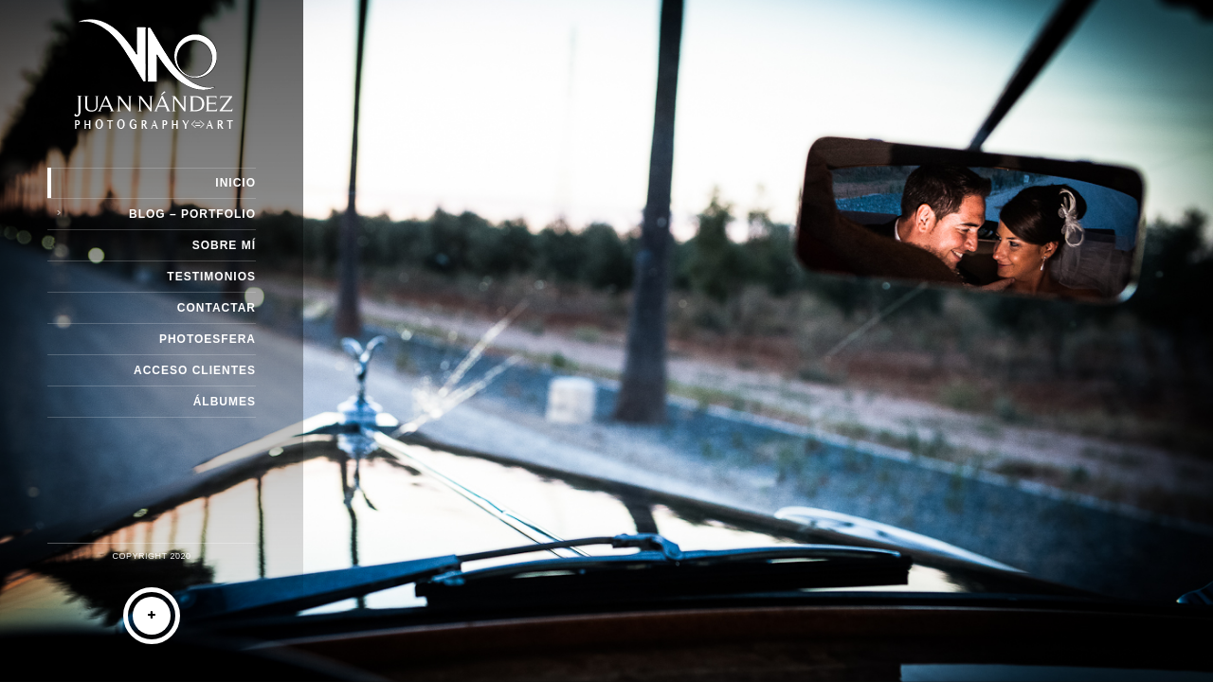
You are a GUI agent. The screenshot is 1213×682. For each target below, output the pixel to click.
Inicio (235, 182)
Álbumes (224, 401)
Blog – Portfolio (192, 214)
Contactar (216, 307)
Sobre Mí (224, 245)
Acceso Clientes (195, 370)
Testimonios (211, 276)
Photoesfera (207, 339)
